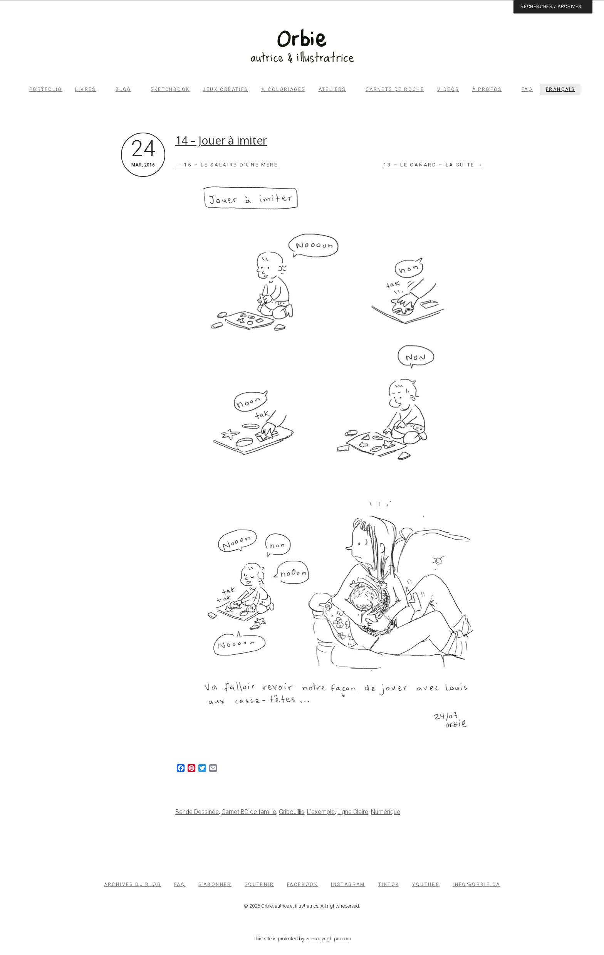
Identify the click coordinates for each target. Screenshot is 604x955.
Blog (123, 89)
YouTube (426, 884)
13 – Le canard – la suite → (433, 165)
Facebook (302, 884)
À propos (487, 89)
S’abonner (215, 884)
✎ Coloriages (283, 89)
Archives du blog (132, 884)
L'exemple (321, 811)
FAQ (527, 89)
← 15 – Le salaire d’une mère (226, 165)
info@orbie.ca (476, 884)
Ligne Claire (352, 811)
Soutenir (259, 884)
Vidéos (448, 89)
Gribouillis (291, 811)
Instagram (348, 884)
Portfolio (45, 89)
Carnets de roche (395, 89)
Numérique (385, 811)
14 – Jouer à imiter (221, 140)
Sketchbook (170, 89)
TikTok (388, 884)
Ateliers (332, 89)
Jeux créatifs (225, 89)
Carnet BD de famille (248, 811)
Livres (85, 89)
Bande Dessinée (197, 811)
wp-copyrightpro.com (328, 939)
